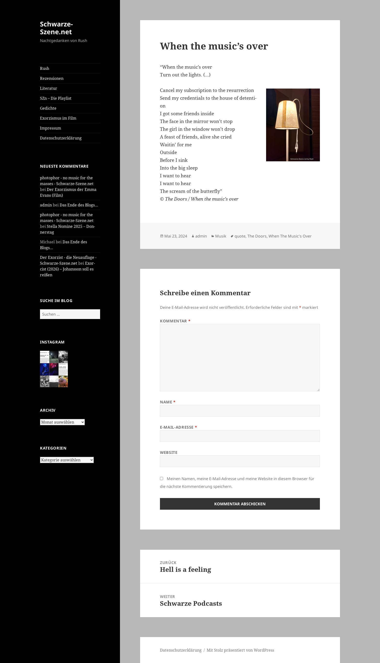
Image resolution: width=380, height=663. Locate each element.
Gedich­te (48, 108)
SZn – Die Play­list (55, 98)
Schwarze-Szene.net (56, 27)
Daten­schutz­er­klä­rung (61, 138)
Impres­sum (50, 128)
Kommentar (175, 321)
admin (46, 205)
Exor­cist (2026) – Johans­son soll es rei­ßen (67, 269)
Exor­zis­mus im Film (58, 118)
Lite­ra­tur (48, 88)
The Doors (257, 236)
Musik (220, 236)
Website (168, 452)
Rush (44, 68)
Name (168, 402)
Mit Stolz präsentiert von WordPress (240, 650)
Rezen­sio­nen (51, 78)
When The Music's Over (290, 236)
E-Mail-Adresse (178, 427)
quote (240, 236)
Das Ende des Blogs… (79, 205)
